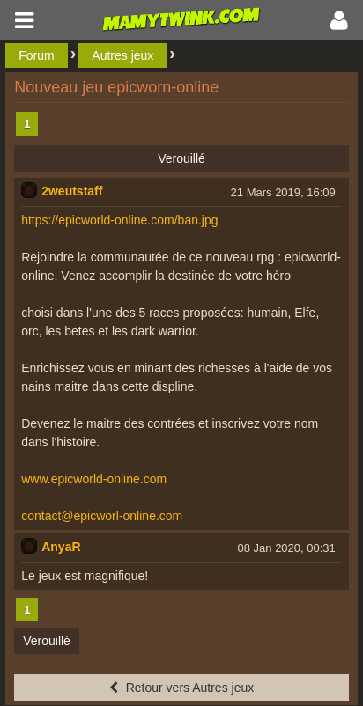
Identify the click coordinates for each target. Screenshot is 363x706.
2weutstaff (71, 191)
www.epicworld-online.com (94, 479)
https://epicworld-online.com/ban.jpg (119, 220)
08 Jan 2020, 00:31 (286, 548)
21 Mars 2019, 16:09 (283, 192)
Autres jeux (122, 55)
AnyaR (60, 547)
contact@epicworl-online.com (101, 516)
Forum (36, 55)
